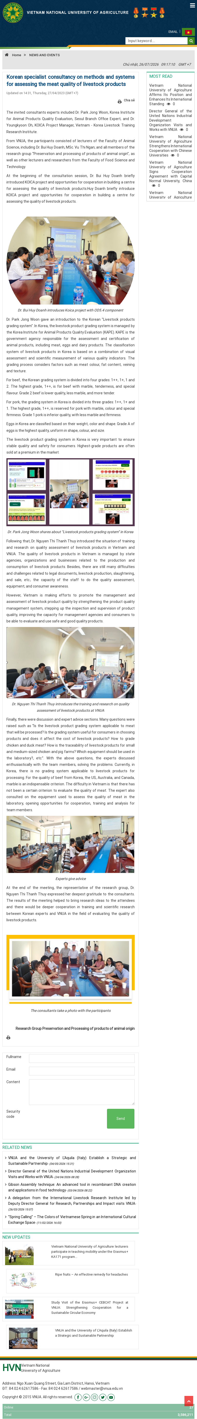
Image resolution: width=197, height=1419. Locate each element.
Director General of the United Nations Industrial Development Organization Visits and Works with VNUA (72, 1174)
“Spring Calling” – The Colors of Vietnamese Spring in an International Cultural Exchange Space (72, 1220)
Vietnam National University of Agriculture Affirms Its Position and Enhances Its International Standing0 (170, 94)
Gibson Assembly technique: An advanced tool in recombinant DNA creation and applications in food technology (72, 1187)
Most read (160, 76)
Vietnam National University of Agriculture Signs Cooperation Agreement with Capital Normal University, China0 (170, 174)
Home (11, 55)
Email (173, 32)
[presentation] (68, 1119)
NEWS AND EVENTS (44, 55)
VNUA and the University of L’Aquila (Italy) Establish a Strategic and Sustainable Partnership (72, 1161)
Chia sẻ (129, 100)
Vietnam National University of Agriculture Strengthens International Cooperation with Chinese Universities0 (170, 146)
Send (120, 1118)
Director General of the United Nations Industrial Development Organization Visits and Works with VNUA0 (170, 120)
